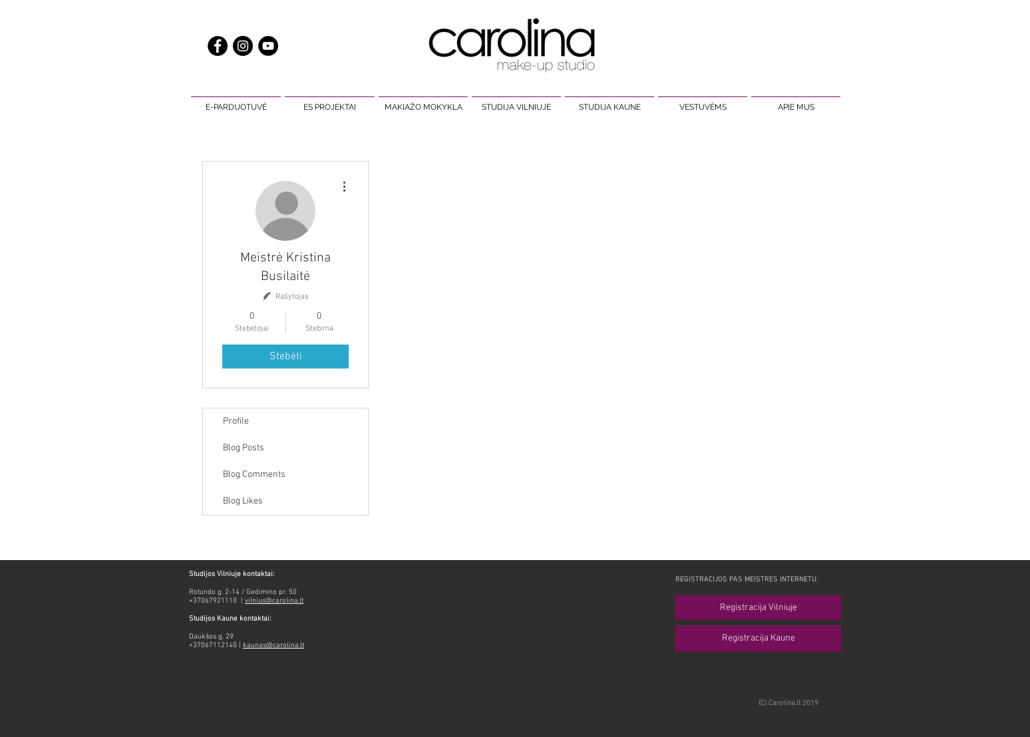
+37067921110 (214, 601)
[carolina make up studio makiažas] (268, 46)
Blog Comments (254, 474)
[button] (236, 101)
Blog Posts (243, 448)
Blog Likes (243, 501)
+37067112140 (213, 645)
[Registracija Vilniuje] (758, 607)
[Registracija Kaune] (758, 638)
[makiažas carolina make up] (243, 46)
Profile (236, 421)
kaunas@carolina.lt (273, 645)
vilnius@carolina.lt (274, 601)
